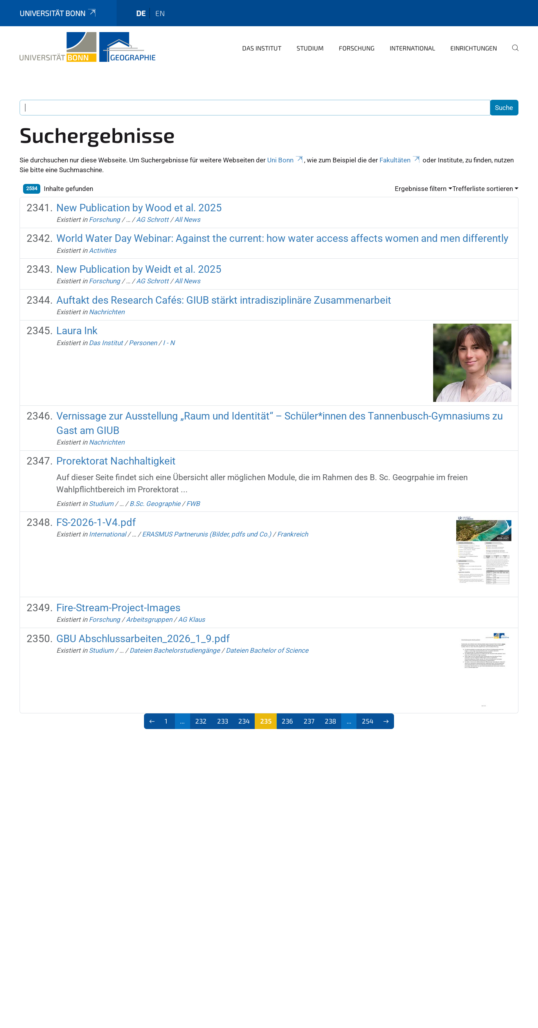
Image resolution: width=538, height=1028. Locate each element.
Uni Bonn (285, 160)
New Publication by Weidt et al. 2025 (138, 269)
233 (222, 721)
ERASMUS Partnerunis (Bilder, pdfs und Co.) (206, 534)
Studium (310, 48)
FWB (193, 504)
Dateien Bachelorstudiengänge (175, 650)
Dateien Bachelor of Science (267, 650)
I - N (169, 343)
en (160, 13)
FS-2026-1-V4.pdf (96, 522)
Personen (143, 343)
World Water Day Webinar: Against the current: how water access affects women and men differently (282, 238)
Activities (102, 250)
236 (287, 721)
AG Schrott (152, 219)
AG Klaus (191, 619)
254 (367, 721)
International (412, 48)
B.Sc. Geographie (155, 504)
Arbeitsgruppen (149, 619)
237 (309, 721)
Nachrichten (106, 312)
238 (330, 721)
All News (187, 219)
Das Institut (261, 48)
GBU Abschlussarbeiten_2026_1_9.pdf (143, 639)
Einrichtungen (473, 48)
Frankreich (292, 534)
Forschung (356, 48)
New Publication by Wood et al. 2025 (139, 208)
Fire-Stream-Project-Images (118, 608)
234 (244, 721)
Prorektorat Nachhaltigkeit (116, 461)
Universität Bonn (58, 13)
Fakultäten (400, 160)
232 (201, 721)
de (141, 13)
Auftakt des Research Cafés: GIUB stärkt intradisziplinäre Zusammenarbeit (223, 300)
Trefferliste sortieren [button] (482, 189)
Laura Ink (76, 331)
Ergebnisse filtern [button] (420, 189)
